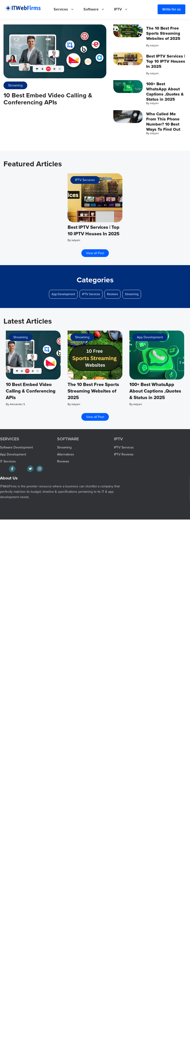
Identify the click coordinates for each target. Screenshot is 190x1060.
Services (66, 9)
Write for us (171, 9)
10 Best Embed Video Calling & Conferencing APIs (47, 99)
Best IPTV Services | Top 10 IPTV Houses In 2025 (165, 61)
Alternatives (65, 454)
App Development (63, 294)
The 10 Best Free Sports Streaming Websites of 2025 (163, 33)
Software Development (16, 447)
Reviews (112, 294)
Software (96, 9)
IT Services (8, 461)
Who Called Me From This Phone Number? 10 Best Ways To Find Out (163, 121)
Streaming (15, 85)
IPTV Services (85, 180)
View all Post (95, 253)
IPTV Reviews (124, 454)
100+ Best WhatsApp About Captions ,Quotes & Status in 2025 (165, 91)
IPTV (123, 9)
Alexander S (17, 404)
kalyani (154, 45)
